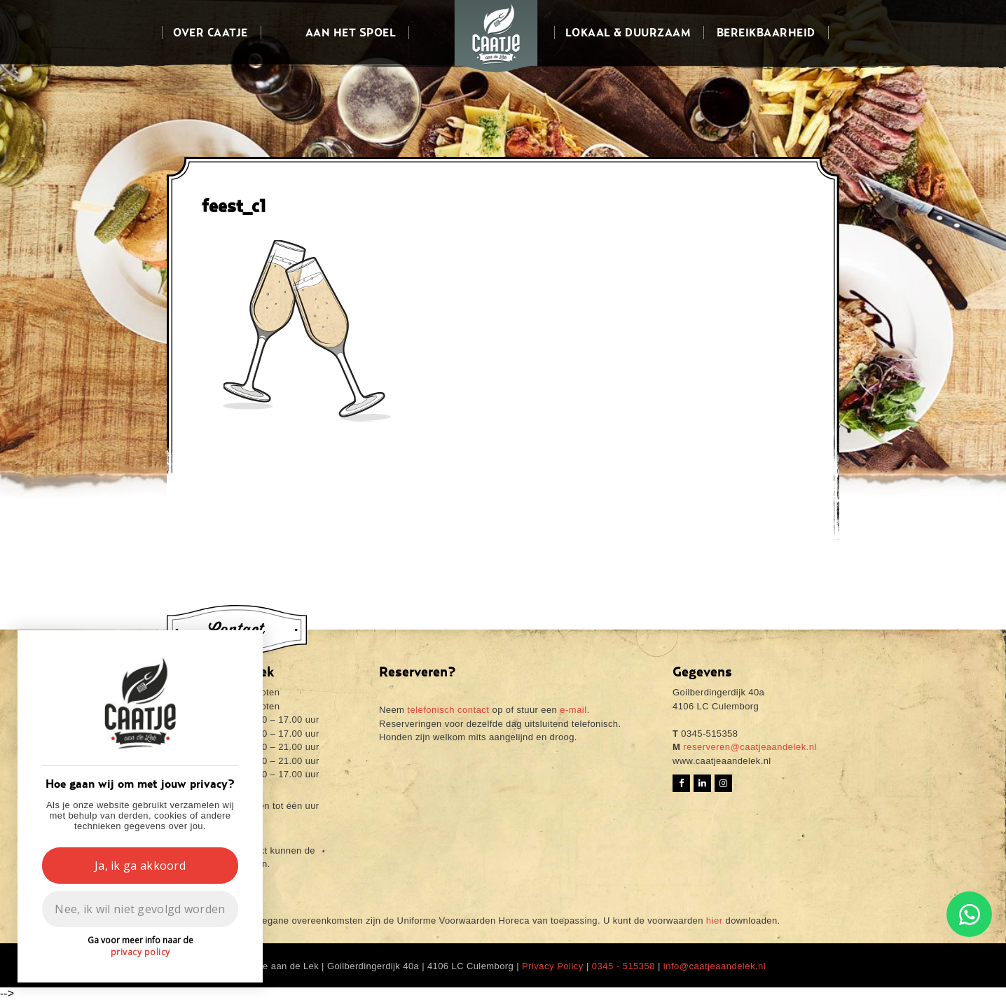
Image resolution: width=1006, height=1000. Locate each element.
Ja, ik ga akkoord (140, 865)
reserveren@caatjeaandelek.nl (748, 747)
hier (714, 920)
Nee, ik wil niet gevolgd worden (140, 909)
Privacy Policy (553, 966)
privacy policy (140, 952)
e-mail (573, 709)
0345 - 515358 (623, 966)
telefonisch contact (448, 709)
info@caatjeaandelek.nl (714, 966)
